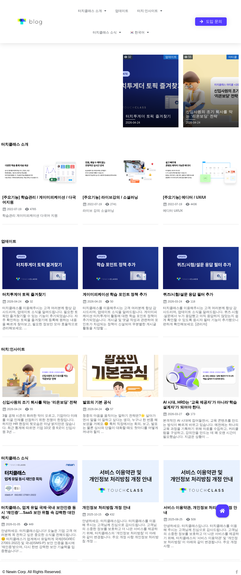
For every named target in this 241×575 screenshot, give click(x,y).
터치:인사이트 (149, 11)
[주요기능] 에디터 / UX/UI (184, 197)
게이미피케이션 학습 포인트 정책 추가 (115, 294)
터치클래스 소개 (92, 11)
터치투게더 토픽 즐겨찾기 (24, 294)
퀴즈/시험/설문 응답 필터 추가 (188, 294)
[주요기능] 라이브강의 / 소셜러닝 (110, 197)
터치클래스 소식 (107, 32)
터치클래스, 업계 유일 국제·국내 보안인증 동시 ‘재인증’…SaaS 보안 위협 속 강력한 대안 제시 (38, 512)
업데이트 (121, 11)
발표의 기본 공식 (97, 402)
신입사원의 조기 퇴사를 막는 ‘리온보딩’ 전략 (39, 402)
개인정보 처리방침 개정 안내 (106, 508)
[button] (222, 511)
